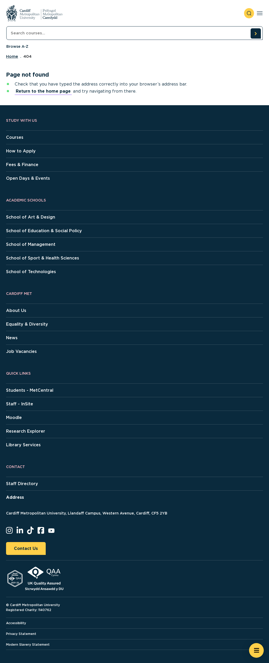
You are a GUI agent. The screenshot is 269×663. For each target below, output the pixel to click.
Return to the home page (43, 91)
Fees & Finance (22, 164)
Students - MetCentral (29, 390)
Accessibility (16, 623)
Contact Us (26, 548)
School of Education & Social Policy (44, 230)
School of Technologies (31, 271)
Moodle (14, 417)
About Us (16, 310)
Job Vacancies (21, 351)
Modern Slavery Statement (28, 644)
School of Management (30, 244)
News (12, 337)
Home (12, 56)
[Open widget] (256, 650)
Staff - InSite (19, 403)
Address (15, 497)
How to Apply (21, 150)
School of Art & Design (30, 217)
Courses (14, 137)
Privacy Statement (21, 634)
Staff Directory (22, 483)
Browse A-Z (17, 46)
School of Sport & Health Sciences (42, 258)
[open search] (249, 13)
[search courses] (256, 33)
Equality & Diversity (27, 324)
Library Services (23, 444)
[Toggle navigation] (260, 13)
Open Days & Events (28, 178)
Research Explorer (25, 431)
